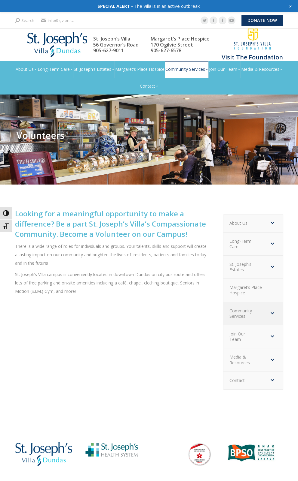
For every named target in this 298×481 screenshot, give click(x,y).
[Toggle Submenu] (272, 223)
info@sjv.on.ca (57, 20)
